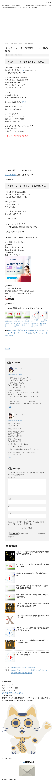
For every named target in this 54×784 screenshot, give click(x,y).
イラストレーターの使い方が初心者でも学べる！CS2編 (8, 323)
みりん (17, 368)
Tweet (7, 349)
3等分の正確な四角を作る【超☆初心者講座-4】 (43, 322)
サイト (10, 513)
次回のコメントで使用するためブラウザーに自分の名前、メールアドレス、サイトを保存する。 (26, 523)
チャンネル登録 (11, 175)
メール (10, 506)
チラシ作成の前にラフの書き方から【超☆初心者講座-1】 (17, 323)
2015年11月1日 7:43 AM (15, 420)
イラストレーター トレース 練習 (19, 333)
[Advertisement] (27, 25)
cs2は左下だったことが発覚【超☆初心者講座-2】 (26, 322)
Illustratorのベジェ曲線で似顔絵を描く (24, 667)
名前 (10, 499)
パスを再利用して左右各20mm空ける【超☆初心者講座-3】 (34, 323)
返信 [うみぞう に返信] (10, 458)
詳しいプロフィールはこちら (12, 693)
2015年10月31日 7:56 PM (15, 374)
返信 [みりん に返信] (10, 407)
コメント (11, 478)
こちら (22, 70)
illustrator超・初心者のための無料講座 (22, 330)
